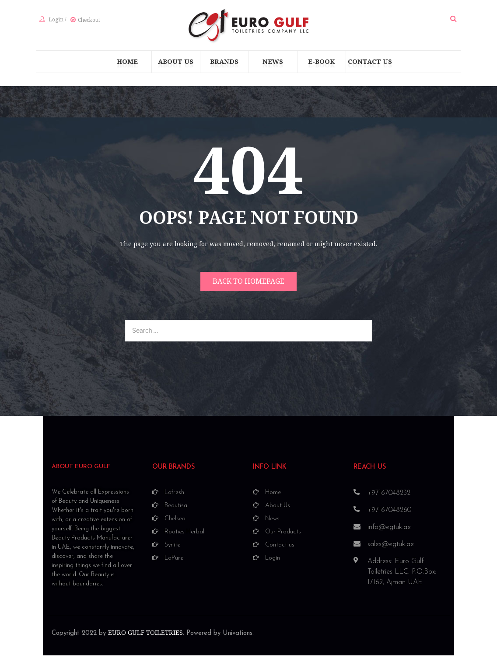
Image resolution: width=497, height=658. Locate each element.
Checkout (86, 22)
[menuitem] (127, 66)
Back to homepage (248, 286)
